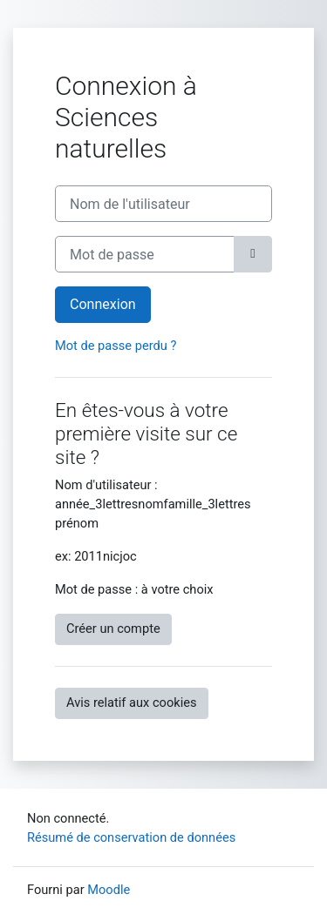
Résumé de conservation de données (131, 837)
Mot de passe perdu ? (115, 345)
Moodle (108, 889)
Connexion (103, 304)
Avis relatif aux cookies (131, 702)
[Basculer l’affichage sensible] (253, 254)
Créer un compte (113, 628)
